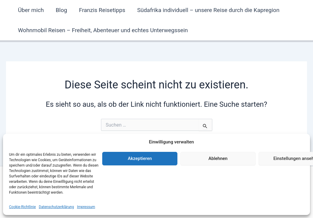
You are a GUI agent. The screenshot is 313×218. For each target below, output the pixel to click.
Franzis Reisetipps (101, 10)
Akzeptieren (140, 158)
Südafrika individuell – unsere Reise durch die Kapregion (207, 10)
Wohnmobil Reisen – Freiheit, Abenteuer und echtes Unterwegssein (103, 30)
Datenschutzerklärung (56, 207)
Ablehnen (217, 158)
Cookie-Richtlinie (22, 207)
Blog (60, 10)
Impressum (86, 207)
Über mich (31, 10)
